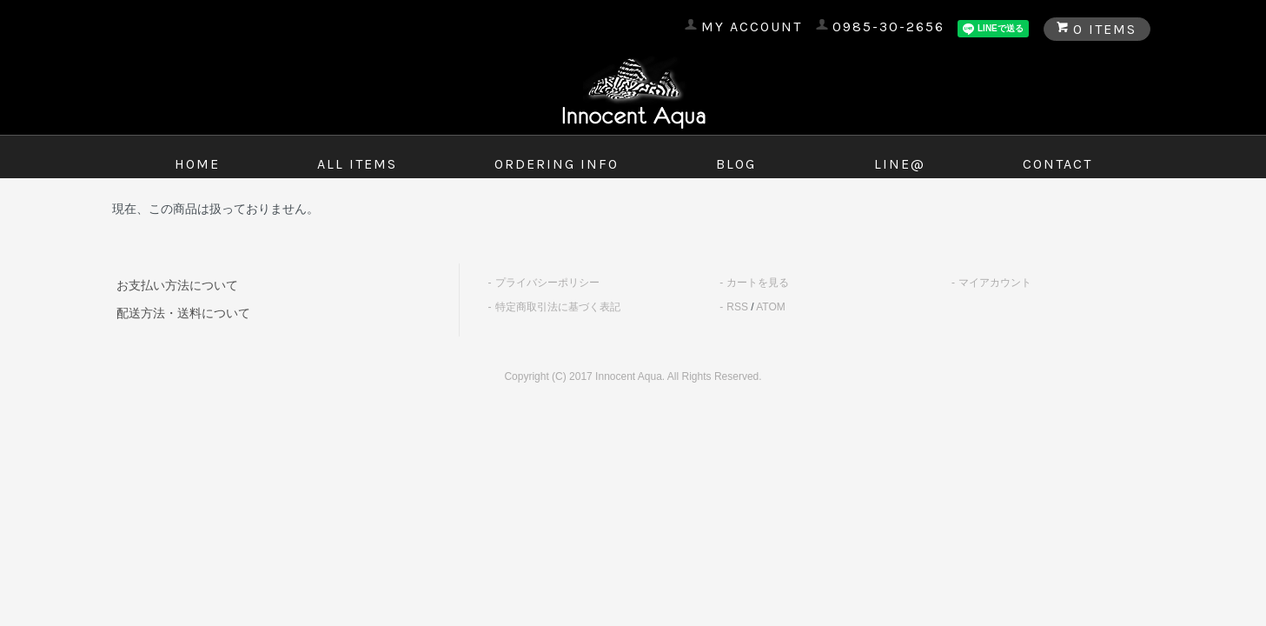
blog (736, 164)
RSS (737, 307)
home (197, 164)
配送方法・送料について (183, 313)
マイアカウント (994, 282)
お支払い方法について (177, 285)
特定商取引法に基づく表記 (557, 307)
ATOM (770, 307)
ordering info (556, 164)
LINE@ (899, 164)
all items (357, 164)
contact (1057, 164)
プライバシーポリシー (547, 282)
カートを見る (757, 282)
